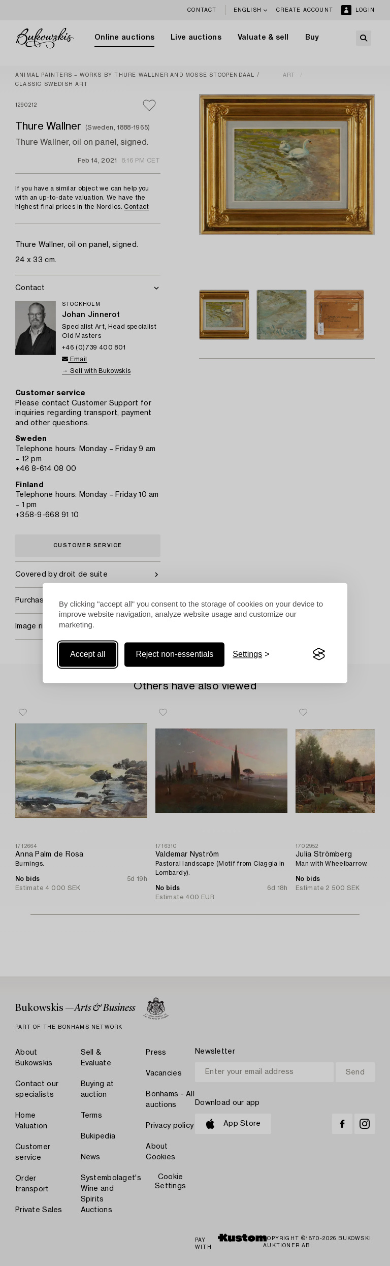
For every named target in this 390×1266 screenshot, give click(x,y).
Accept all (87, 654)
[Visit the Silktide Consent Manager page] (319, 654)
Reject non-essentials (174, 654)
